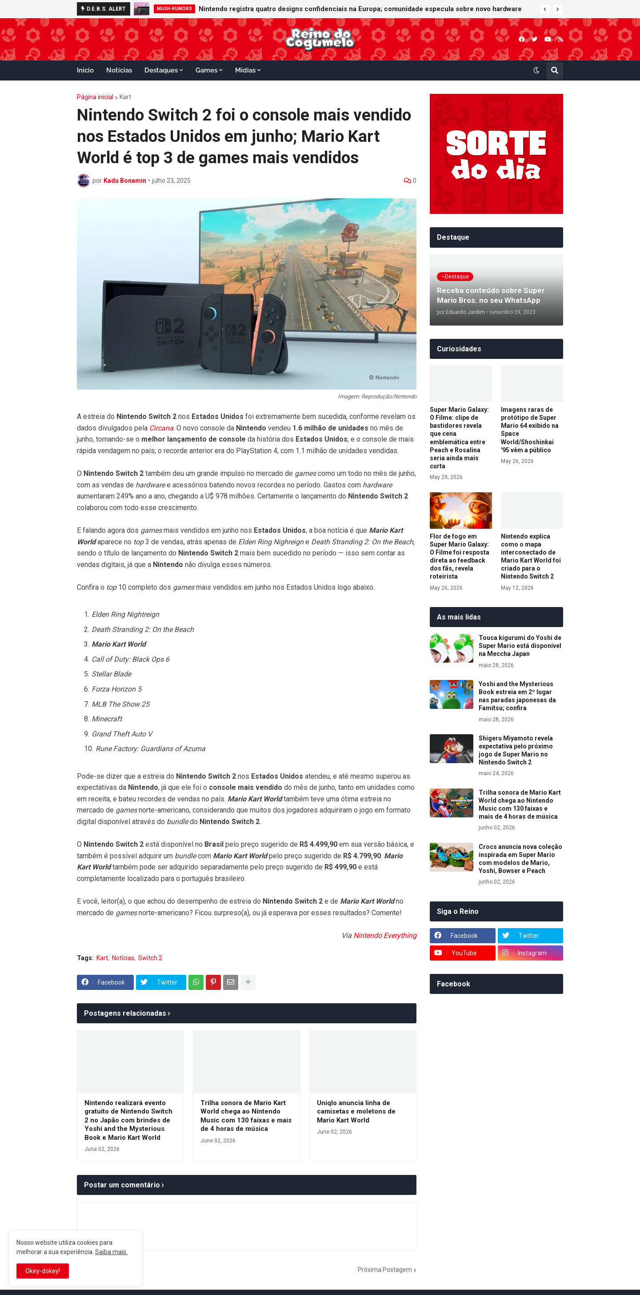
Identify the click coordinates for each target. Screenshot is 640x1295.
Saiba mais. (111, 1251)
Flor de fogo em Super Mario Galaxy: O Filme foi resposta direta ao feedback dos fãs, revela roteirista (459, 556)
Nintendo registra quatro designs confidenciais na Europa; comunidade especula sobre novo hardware (360, 9)
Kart (125, 97)
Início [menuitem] (85, 70)
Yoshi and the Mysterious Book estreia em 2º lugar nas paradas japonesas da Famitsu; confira (517, 696)
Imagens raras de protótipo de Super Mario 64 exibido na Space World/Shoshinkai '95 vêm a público (530, 430)
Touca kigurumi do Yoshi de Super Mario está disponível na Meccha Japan (520, 645)
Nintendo (367, 935)
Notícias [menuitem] (119, 70)
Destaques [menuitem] (161, 70)
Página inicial (95, 97)
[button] (545, 9)
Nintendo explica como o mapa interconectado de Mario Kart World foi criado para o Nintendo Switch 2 (531, 556)
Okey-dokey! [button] (42, 1271)
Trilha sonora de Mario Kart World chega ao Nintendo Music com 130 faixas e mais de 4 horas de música (246, 1116)
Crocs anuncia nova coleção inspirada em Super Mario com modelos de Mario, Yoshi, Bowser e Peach (520, 859)
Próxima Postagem (385, 1269)
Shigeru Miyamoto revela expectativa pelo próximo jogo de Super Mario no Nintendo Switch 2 (516, 750)
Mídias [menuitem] (245, 70)
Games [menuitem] (206, 70)
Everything (400, 935)
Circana (161, 428)
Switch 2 (150, 957)
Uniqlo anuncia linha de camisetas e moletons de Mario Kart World (356, 1111)
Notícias (123, 957)
